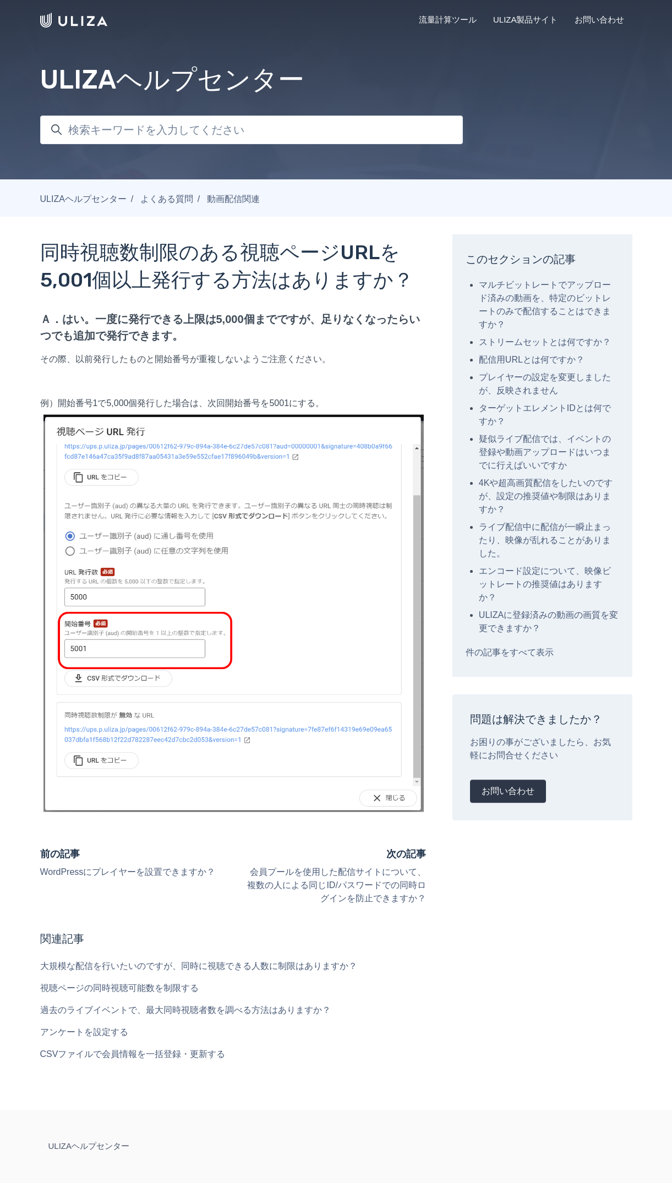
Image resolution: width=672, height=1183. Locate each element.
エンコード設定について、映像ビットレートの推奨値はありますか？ (545, 584)
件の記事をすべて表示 (510, 652)
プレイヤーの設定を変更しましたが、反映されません (545, 384)
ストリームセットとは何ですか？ (545, 342)
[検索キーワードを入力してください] (251, 130)
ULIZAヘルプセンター (83, 199)
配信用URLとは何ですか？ (531, 359)
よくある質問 (166, 199)
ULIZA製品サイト (525, 19)
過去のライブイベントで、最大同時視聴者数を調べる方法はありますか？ (185, 1010)
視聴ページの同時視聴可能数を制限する (119, 988)
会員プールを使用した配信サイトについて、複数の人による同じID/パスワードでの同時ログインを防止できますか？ (336, 885)
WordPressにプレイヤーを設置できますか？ (128, 872)
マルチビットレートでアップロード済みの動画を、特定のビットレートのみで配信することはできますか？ (545, 304)
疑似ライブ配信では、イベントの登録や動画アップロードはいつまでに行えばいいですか (545, 452)
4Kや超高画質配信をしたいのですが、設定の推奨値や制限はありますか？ (546, 496)
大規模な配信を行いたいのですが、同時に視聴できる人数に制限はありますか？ (198, 966)
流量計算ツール (448, 19)
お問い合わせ (599, 19)
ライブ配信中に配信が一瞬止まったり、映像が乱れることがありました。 (545, 540)
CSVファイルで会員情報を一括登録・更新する (133, 1054)
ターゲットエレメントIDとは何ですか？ (545, 414)
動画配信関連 (233, 199)
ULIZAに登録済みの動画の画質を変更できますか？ (548, 621)
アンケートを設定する (84, 1032)
